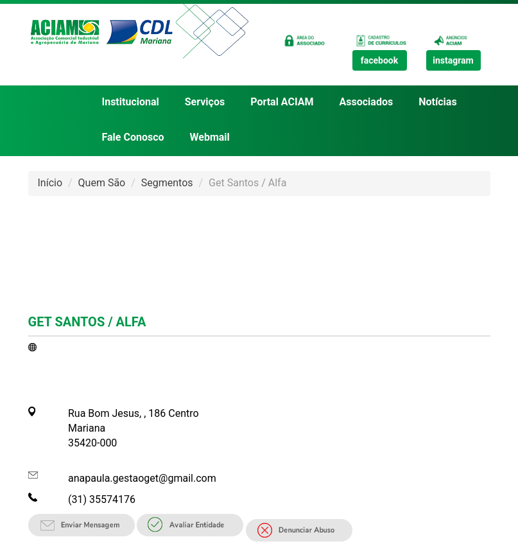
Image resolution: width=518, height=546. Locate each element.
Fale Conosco (133, 137)
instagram (453, 60)
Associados (366, 102)
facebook (380, 60)
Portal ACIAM (281, 102)
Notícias (437, 102)
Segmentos (167, 183)
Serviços (205, 102)
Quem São (102, 183)
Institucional (130, 102)
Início (50, 183)
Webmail (210, 137)
